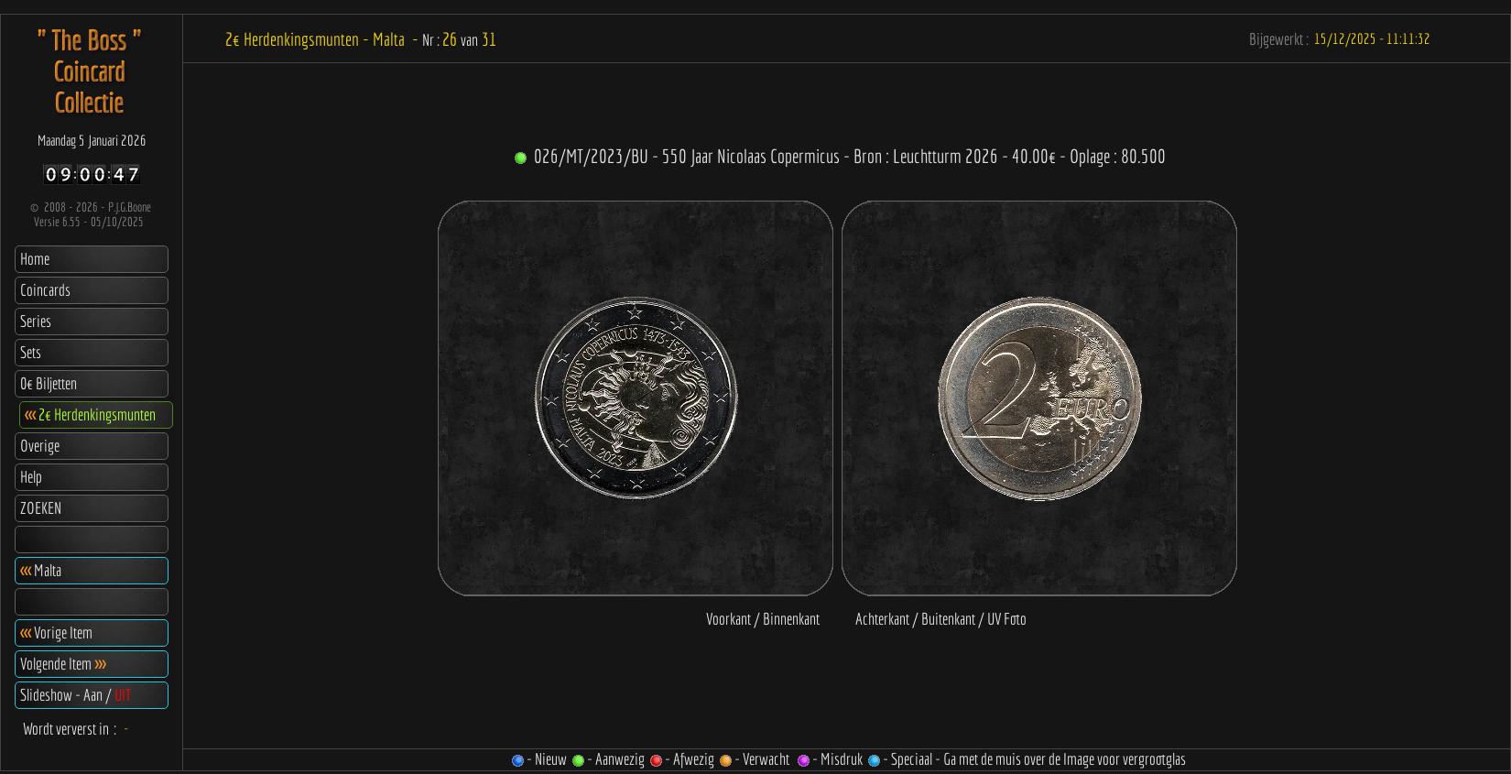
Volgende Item (62, 663)
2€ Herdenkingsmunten (90, 414)
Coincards (45, 290)
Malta (40, 570)
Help (31, 476)
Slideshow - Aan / (75, 694)
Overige (40, 445)
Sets (30, 352)
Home (34, 258)
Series (35, 321)
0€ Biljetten (48, 383)
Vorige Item (56, 632)
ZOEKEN (40, 508)
